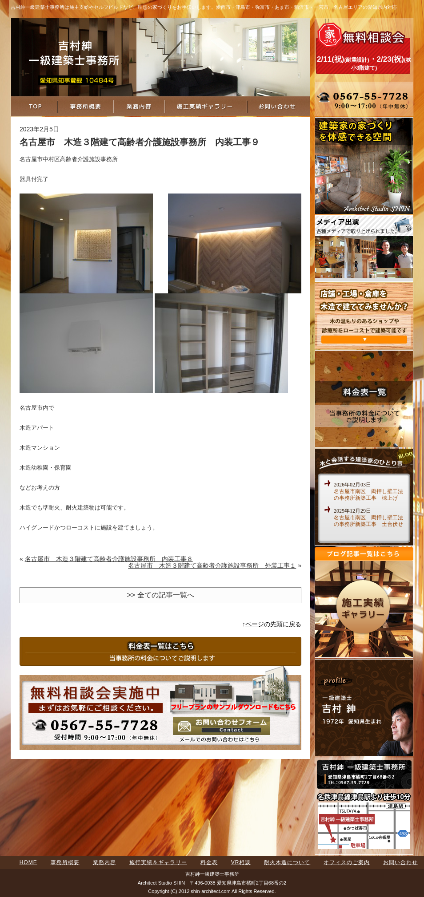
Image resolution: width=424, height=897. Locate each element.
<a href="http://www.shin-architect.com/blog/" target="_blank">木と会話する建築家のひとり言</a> (364, 508)
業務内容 (104, 862)
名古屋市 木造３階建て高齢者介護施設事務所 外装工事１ (212, 565)
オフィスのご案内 (347, 862)
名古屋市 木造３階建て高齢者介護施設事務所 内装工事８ (109, 558)
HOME (28, 862)
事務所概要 (65, 862)
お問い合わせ (400, 862)
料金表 (209, 862)
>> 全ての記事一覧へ (160, 595)
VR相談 (241, 862)
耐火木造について (287, 862)
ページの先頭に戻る (273, 624)
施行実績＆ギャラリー (158, 862)
